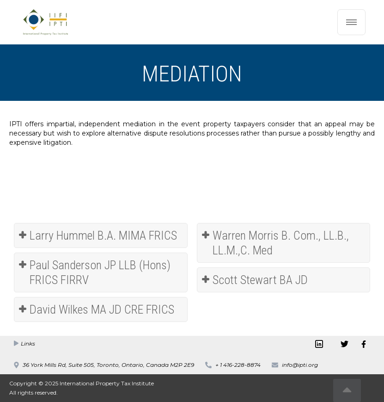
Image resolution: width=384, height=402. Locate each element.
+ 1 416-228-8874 (238, 364)
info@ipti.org (300, 364)
